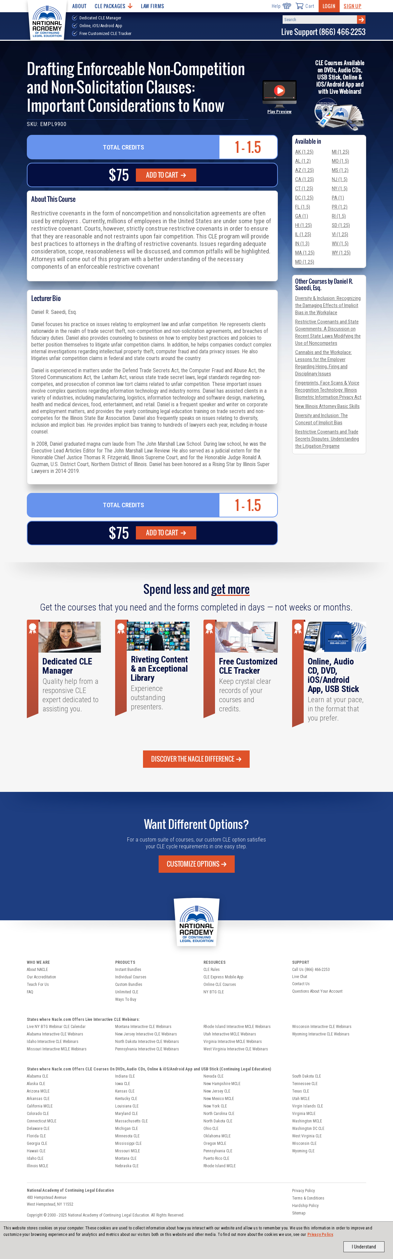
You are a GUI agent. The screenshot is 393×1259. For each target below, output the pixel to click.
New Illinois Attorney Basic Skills (327, 406)
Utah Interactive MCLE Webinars (229, 1034)
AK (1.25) (304, 152)
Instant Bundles (128, 969)
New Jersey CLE (216, 1091)
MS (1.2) (340, 170)
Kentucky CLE (126, 1098)
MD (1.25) (304, 262)
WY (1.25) (341, 253)
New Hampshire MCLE (221, 1083)
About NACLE (37, 969)
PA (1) (338, 198)
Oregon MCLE (214, 1143)
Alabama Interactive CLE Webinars (55, 1034)
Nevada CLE (213, 1076)
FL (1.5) (302, 207)
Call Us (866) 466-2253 (311, 969)
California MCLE (40, 1106)
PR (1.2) (339, 207)
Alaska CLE (36, 1083)
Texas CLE (300, 1091)
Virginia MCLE (304, 1113)
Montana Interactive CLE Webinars (143, 1026)
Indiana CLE (125, 1076)
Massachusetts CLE (131, 1121)
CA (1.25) (304, 179)
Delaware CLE (38, 1128)
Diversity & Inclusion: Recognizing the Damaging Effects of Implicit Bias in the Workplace (328, 305)
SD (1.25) (341, 225)
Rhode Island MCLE (219, 1166)
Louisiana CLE (127, 1106)
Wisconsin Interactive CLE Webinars (322, 1026)
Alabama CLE (37, 1076)
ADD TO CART (166, 175)
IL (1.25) (303, 234)
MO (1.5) (340, 161)
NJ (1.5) (339, 179)
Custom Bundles (128, 984)
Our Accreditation (41, 977)
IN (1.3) (302, 244)
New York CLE (215, 1106)
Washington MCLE (307, 1121)
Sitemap (298, 1213)
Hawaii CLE (36, 1151)
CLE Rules (211, 969)
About (79, 6)
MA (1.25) (305, 253)
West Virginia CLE (307, 1136)
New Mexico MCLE (218, 1098)
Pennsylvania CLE (217, 1151)
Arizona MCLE (38, 1091)
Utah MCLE (301, 1098)
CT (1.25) (304, 188)
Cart (304, 6)
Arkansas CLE (38, 1098)
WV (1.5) (340, 244)
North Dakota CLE (217, 1121)
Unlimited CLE (126, 992)
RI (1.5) (339, 216)
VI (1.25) (340, 234)
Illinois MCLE (37, 1166)
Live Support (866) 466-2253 (323, 31)
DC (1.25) (304, 198)
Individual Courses (130, 977)
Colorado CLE (38, 1113)
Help (281, 6)
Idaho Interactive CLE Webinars (52, 1041)
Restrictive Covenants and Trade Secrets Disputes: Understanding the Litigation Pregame (327, 439)
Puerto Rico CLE (216, 1158)
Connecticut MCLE (41, 1121)
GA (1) (301, 216)
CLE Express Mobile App (223, 977)
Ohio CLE (210, 1128)
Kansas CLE (125, 1091)
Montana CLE (126, 1158)
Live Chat (299, 976)
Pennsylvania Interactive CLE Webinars (147, 1049)
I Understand (364, 1246)
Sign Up (352, 6)
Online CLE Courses (219, 984)
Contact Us (301, 983)
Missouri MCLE (127, 1151)
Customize (197, 864)
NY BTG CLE (213, 992)
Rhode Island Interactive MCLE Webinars (237, 1026)
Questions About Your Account (317, 991)
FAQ (30, 992)
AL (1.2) (303, 161)
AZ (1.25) (304, 170)
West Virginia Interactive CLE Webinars (235, 1049)
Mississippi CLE (128, 1143)
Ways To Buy (125, 999)
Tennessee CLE (305, 1083)
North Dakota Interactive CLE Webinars (147, 1041)
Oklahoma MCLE (217, 1136)
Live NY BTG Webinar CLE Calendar (56, 1026)
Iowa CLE (122, 1083)
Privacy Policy (320, 1234)
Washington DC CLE (308, 1128)
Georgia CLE (37, 1143)
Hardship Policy (305, 1205)
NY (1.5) (339, 188)
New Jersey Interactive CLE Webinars (146, 1034)
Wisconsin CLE (304, 1143)
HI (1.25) (303, 225)
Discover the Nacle (196, 759)
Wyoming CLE (303, 1151)
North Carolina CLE (218, 1113)
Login (329, 6)
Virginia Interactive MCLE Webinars (232, 1041)
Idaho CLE (35, 1158)
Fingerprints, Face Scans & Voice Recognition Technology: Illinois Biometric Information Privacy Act (328, 390)
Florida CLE (36, 1136)
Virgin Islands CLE (307, 1106)
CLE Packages (113, 6)
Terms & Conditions (308, 1198)
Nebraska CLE (127, 1166)
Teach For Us (38, 984)
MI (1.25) (340, 152)
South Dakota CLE (306, 1076)
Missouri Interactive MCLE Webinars (57, 1049)
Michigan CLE (126, 1128)
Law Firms (152, 6)
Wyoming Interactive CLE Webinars (321, 1034)
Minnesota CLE (127, 1136)
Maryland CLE (126, 1113)
